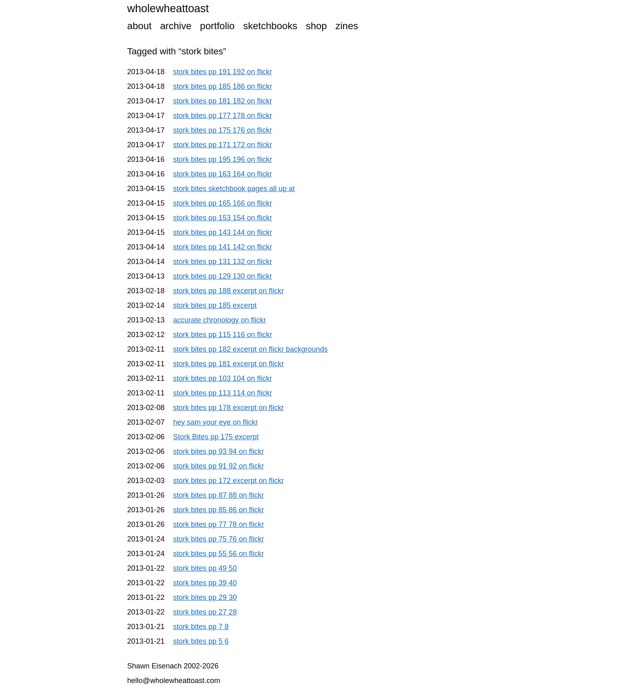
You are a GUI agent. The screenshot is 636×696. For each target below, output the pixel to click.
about (139, 25)
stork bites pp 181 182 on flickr (222, 101)
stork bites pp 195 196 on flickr (222, 159)
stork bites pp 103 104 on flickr (222, 378)
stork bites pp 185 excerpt (215, 305)
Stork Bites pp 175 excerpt (216, 437)
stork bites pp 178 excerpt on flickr (228, 408)
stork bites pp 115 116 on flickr (222, 335)
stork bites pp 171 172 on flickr (222, 145)
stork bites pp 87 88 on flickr (218, 495)
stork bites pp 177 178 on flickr (222, 116)
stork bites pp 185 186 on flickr (222, 86)
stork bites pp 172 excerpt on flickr (228, 481)
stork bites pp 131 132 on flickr (222, 262)
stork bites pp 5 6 (201, 641)
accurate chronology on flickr (219, 320)
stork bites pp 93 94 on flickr (218, 451)
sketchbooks (270, 25)
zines (346, 25)
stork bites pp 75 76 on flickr (218, 539)
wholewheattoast (168, 8)
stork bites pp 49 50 (205, 568)
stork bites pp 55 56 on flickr (218, 554)
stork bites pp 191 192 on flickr (222, 72)
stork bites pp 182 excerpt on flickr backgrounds (250, 349)
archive (175, 25)
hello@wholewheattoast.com (173, 681)
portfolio (217, 25)
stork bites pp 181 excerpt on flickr (228, 364)
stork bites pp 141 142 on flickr (222, 247)
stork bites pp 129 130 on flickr (222, 276)
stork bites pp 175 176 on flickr (222, 130)
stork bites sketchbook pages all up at (234, 189)
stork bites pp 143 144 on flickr (222, 232)
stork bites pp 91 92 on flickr (218, 466)
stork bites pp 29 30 (205, 597)
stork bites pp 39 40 (205, 583)
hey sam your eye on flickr (215, 422)
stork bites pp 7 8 (201, 627)
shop (316, 25)
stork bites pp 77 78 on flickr (218, 524)
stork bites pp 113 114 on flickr (222, 393)
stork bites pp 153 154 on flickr (222, 218)
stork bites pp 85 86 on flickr (218, 510)
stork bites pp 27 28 (205, 612)
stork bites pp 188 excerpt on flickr (228, 291)
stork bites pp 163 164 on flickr (222, 174)
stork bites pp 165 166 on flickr (222, 203)
